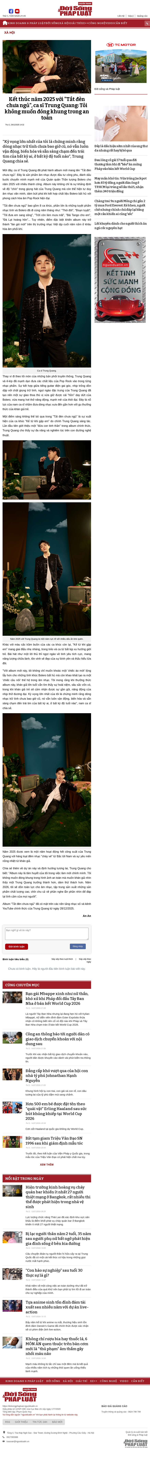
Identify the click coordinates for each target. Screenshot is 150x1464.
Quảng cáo (142, 16)
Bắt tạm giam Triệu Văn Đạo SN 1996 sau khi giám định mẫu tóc (54, 1141)
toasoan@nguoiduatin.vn (17, 1441)
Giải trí (75, 23)
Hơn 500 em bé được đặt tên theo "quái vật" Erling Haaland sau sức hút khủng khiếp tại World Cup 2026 (56, 1111)
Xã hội (64, 23)
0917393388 (12, 1437)
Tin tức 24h (40, 1422)
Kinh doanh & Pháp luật (27, 23)
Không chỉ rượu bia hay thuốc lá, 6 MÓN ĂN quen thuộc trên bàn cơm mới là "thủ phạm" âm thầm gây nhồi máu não (57, 1346)
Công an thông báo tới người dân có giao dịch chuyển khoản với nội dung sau (58, 1039)
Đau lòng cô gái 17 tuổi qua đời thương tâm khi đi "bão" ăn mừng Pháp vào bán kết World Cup (118, 164)
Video (109, 23)
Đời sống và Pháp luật (107, 88)
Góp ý (131, 16)
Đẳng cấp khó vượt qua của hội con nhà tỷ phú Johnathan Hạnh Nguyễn (57, 1076)
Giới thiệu (21, 1422)
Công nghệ (96, 23)
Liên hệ (121, 16)
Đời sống (52, 23)
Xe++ (84, 23)
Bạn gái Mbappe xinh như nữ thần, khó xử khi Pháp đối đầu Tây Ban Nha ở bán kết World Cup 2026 (57, 998)
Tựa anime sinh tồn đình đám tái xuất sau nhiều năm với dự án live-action (57, 1307)
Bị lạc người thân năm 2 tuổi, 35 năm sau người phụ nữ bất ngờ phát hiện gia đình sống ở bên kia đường (58, 1238)
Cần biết (120, 23)
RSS (7, 1422)
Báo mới (57, 1422)
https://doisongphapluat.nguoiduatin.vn (20, 1406)
